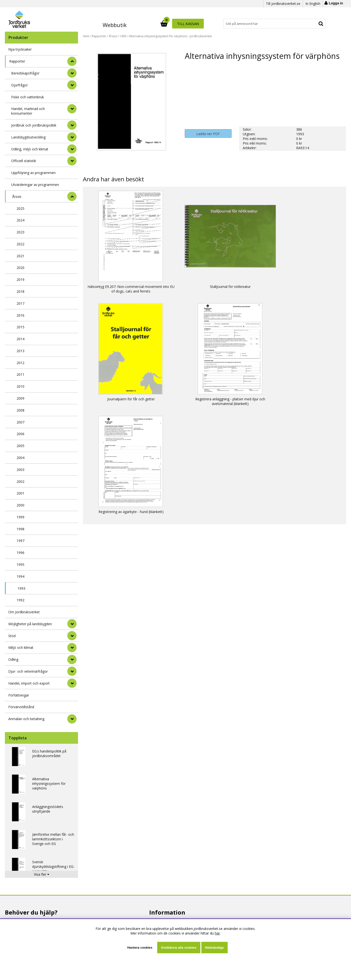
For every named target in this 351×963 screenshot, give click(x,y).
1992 (20, 600)
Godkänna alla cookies (178, 947)
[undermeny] (72, 73)
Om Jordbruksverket (24, 612)
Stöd (12, 635)
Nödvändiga (214, 947)
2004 (20, 457)
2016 (20, 315)
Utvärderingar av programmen (35, 184)
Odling (13, 659)
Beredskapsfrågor (25, 73)
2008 (20, 410)
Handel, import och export (29, 683)
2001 (20, 493)
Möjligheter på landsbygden (30, 624)
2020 (20, 267)
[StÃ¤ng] (72, 61)
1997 (20, 540)
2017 (20, 303)
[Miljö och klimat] (72, 647)
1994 (20, 576)
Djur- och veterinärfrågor (28, 671)
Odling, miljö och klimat (29, 149)
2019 (20, 279)
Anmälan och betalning (26, 718)
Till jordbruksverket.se (283, 3)
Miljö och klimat (20, 647)
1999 (20, 517)
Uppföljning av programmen (33, 172)
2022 (20, 244)
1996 (20, 552)
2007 (20, 422)
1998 (20, 529)
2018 (20, 291)
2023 (20, 232)
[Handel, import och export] (72, 683)
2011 (20, 374)
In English (312, 3)
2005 (20, 445)
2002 (20, 481)
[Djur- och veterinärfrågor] (72, 671)
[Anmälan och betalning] (72, 719)
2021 (20, 256)
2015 (20, 327)
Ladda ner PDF (208, 133)
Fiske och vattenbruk (27, 97)
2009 (20, 398)
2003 (20, 469)
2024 (20, 220)
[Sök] (197, 23)
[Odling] (72, 659)
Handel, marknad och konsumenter (28, 111)
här (217, 933)
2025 (20, 208)
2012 (20, 362)
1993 (21, 588)
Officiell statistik (23, 160)
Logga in (336, 3)
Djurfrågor (19, 85)
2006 (20, 433)
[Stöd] (72, 636)
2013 (20, 351)
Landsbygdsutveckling (28, 137)
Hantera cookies (139, 947)
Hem (86, 36)
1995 (20, 564)
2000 (20, 505)
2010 (20, 386)
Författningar (18, 695)
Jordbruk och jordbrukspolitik (33, 125)
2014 (20, 339)
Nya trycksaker (20, 49)
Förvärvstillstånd (21, 707)
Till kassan (310, 23)
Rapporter (17, 61)
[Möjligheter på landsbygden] (72, 624)
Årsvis (16, 196)
